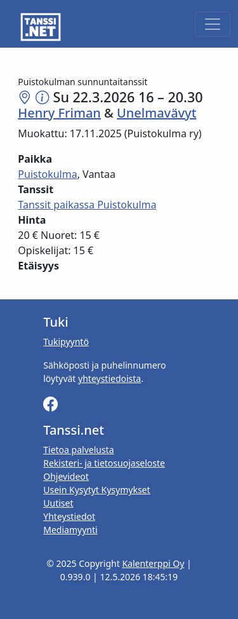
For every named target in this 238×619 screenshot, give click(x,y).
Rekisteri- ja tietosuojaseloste (104, 463)
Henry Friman (59, 112)
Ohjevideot (66, 476)
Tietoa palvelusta (78, 450)
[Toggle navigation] (212, 24)
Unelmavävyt (156, 112)
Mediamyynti (70, 530)
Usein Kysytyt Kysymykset (96, 490)
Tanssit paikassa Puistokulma (87, 205)
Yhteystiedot (69, 516)
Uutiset (58, 503)
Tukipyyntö (66, 342)
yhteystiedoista (109, 378)
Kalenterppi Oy (153, 563)
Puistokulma (47, 174)
